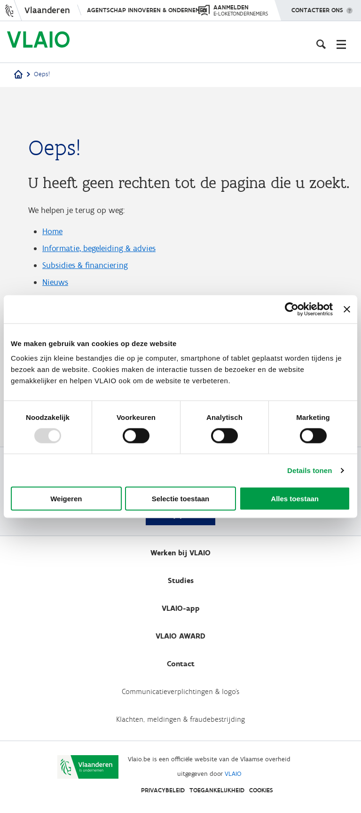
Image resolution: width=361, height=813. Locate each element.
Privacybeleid (163, 790)
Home (52, 231)
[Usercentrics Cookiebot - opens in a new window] (292, 309)
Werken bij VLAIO (180, 552)
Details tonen (309, 470)
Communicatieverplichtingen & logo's (180, 691)
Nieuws (55, 282)
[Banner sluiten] (347, 309)
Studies (181, 580)
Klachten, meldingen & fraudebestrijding (180, 719)
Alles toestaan (295, 499)
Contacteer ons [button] (317, 7)
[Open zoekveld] (321, 44)
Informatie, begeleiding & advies (99, 248)
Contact (181, 663)
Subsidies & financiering (85, 265)
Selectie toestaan (181, 499)
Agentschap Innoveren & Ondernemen (147, 10)
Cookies (261, 790)
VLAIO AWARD (180, 635)
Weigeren (66, 499)
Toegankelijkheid (216, 790)
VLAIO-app (181, 608)
